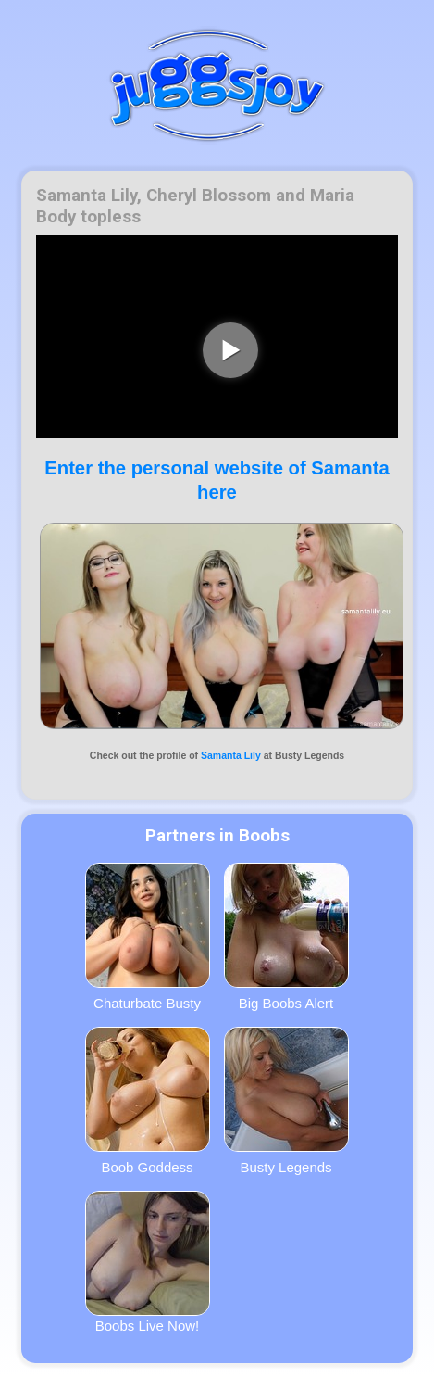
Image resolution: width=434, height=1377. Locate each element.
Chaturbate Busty (147, 937)
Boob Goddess (147, 1101)
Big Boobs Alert (286, 937)
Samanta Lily (231, 755)
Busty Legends (286, 1101)
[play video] (230, 350)
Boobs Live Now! (147, 1262)
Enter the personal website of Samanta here (216, 479)
